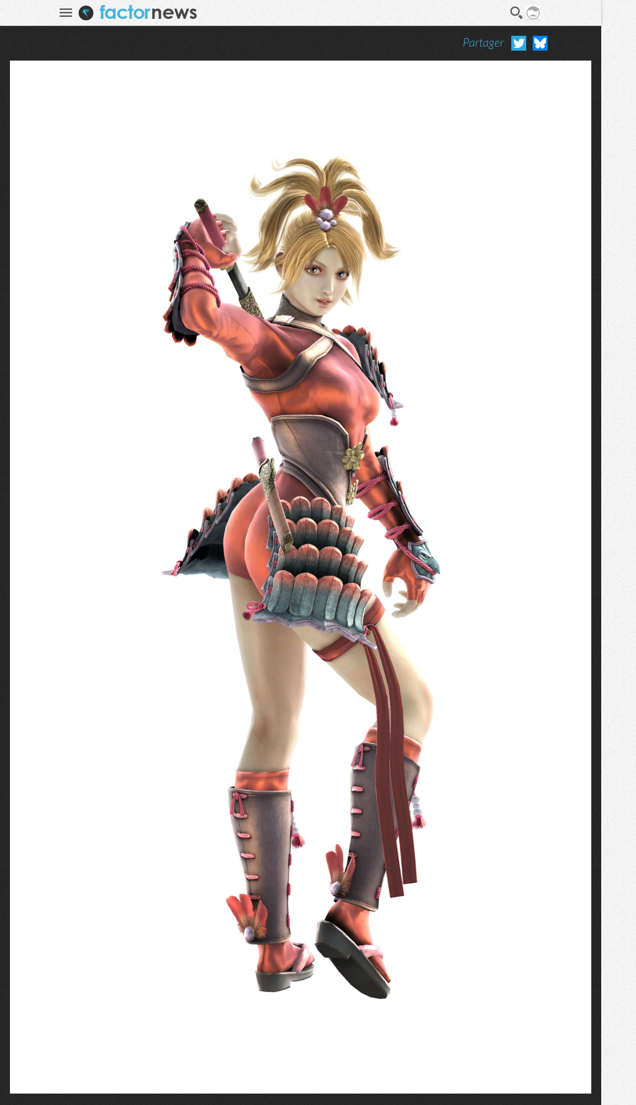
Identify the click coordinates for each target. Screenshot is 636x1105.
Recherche (516, 12)
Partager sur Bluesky (540, 43)
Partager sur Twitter (518, 43)
